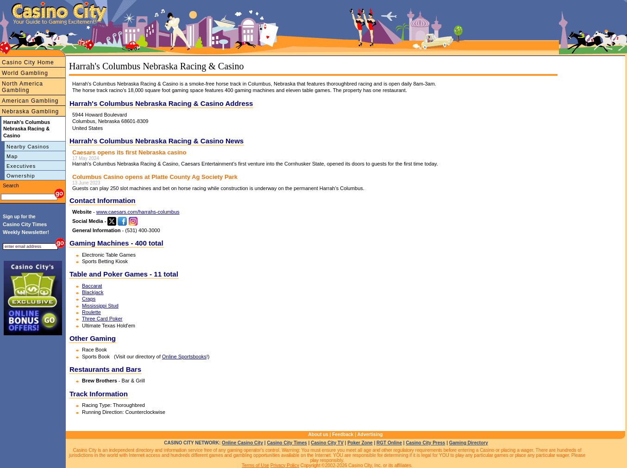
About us (318, 434)
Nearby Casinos (27, 146)
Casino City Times (287, 442)
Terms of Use (255, 465)
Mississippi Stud (100, 305)
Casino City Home (28, 62)
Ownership (20, 176)
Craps (88, 299)
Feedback (342, 434)
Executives (21, 166)
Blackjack (92, 292)
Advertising (369, 434)
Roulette (91, 312)
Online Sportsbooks (184, 356)
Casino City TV (327, 442)
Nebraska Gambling (30, 111)
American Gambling (30, 101)
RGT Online (389, 442)
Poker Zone (359, 442)
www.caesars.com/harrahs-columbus (138, 212)
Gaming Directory (468, 442)
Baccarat (92, 286)
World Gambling (25, 73)
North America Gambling (22, 86)
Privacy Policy (284, 465)
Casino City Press (425, 442)
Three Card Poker (102, 318)
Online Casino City (242, 442)
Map (12, 156)
